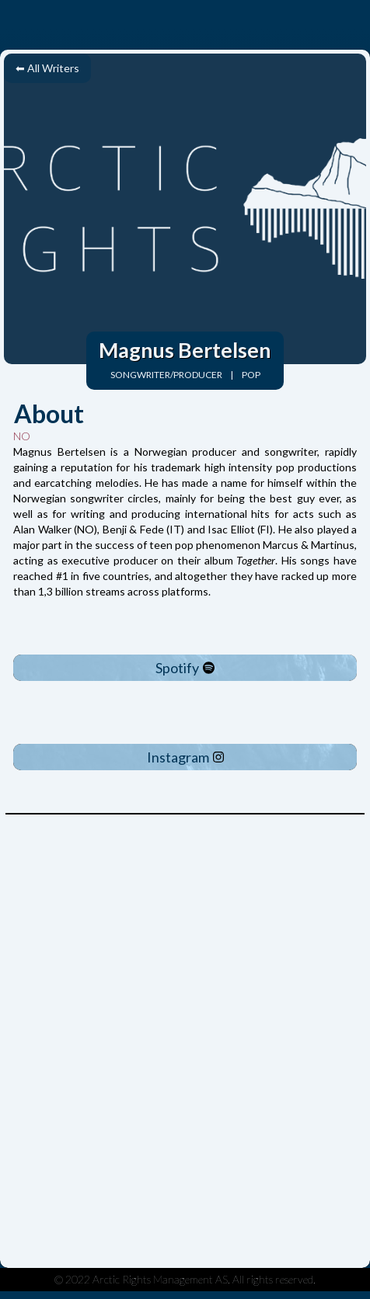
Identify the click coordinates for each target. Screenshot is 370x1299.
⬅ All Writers (47, 68)
